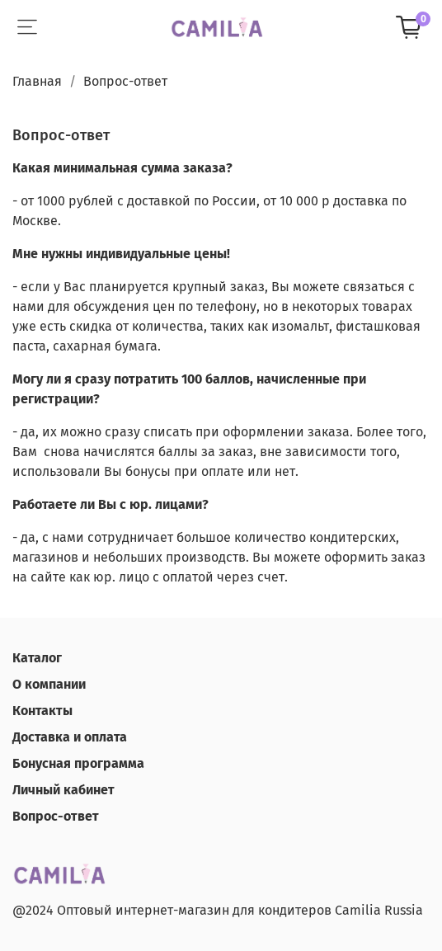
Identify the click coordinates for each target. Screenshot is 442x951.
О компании (49, 684)
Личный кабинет (63, 790)
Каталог (37, 658)
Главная (37, 81)
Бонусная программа (78, 763)
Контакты (42, 710)
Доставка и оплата (69, 737)
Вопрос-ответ (55, 816)
